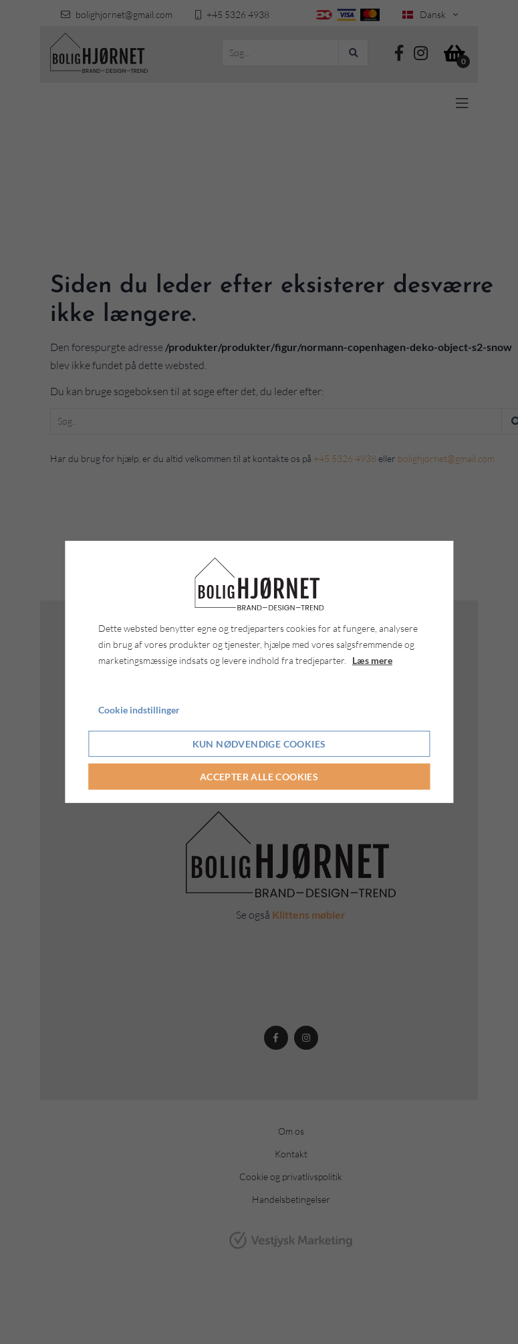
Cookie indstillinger (139, 709)
